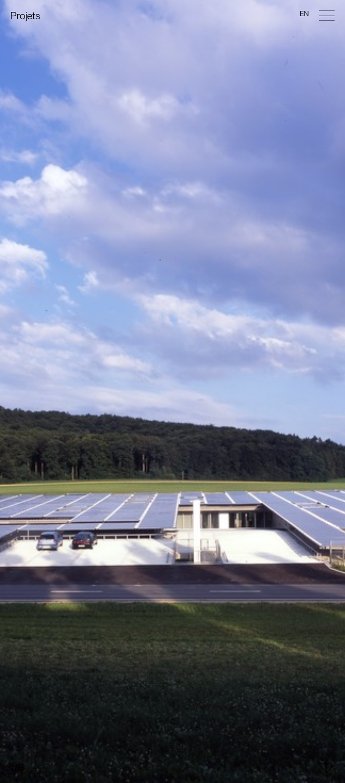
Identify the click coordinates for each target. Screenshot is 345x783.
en (304, 13)
